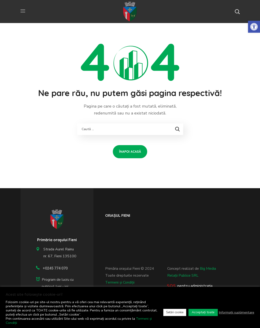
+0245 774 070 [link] (55, 268)
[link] (254, 27)
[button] (237, 11)
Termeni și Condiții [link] (119, 282)
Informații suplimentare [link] (236, 312)
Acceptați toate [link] (203, 312)
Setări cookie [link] (174, 312)
